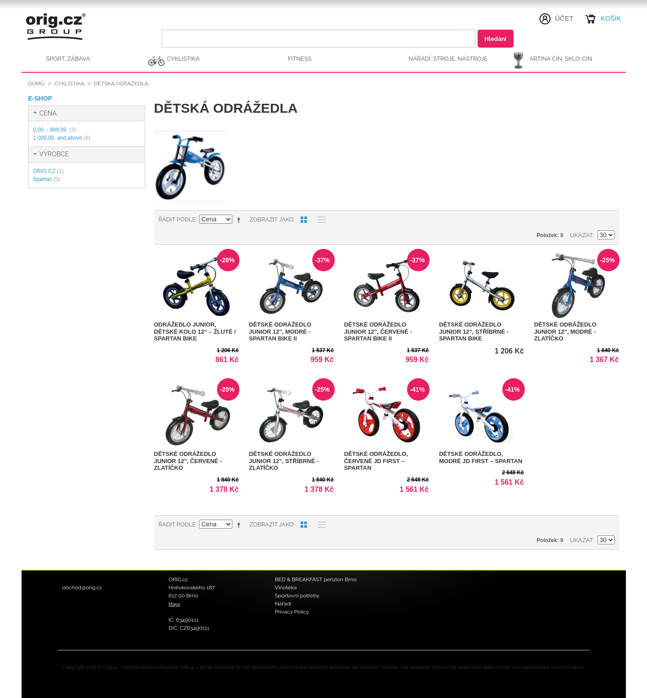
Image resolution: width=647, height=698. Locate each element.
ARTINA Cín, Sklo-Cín (561, 58)
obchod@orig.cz (82, 587)
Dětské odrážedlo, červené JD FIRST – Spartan (376, 461)
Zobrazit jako (271, 219)
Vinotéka (286, 587)
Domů (36, 83)
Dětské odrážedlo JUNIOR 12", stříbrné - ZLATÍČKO (284, 461)
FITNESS (300, 58)
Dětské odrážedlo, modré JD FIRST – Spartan (480, 457)
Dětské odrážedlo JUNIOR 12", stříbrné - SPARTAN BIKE (474, 331)
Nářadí (283, 604)
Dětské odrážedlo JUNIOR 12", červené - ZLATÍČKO (188, 461)
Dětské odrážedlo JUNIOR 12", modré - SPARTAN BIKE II (280, 331)
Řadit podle (177, 219)
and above (61, 138)
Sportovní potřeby (297, 595)
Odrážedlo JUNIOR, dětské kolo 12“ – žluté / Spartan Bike (195, 331)
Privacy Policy (292, 612)
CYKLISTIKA (183, 58)
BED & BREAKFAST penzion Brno (316, 579)
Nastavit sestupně (240, 219)
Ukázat (581, 235)
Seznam (319, 219)
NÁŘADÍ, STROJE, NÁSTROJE (448, 58)
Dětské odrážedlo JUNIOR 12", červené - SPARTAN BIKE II (378, 331)
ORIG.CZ (48, 171)
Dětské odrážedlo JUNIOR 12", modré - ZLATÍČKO (565, 331)
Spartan (46, 179)
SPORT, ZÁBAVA (68, 58)
